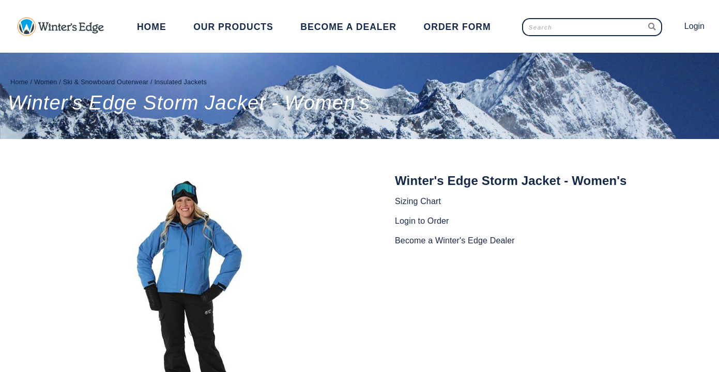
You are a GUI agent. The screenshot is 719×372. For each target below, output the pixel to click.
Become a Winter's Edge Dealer (455, 240)
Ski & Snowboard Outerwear (105, 82)
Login (694, 26)
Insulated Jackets (180, 82)
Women (45, 82)
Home (151, 27)
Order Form (457, 27)
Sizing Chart (418, 201)
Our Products (233, 27)
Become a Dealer (348, 27)
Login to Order (422, 220)
